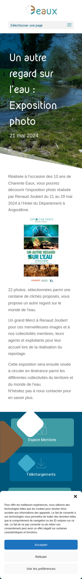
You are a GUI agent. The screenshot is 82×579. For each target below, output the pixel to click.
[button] (75, 496)
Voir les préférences (41, 569)
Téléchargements (41, 474)
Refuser (41, 557)
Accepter (41, 545)
